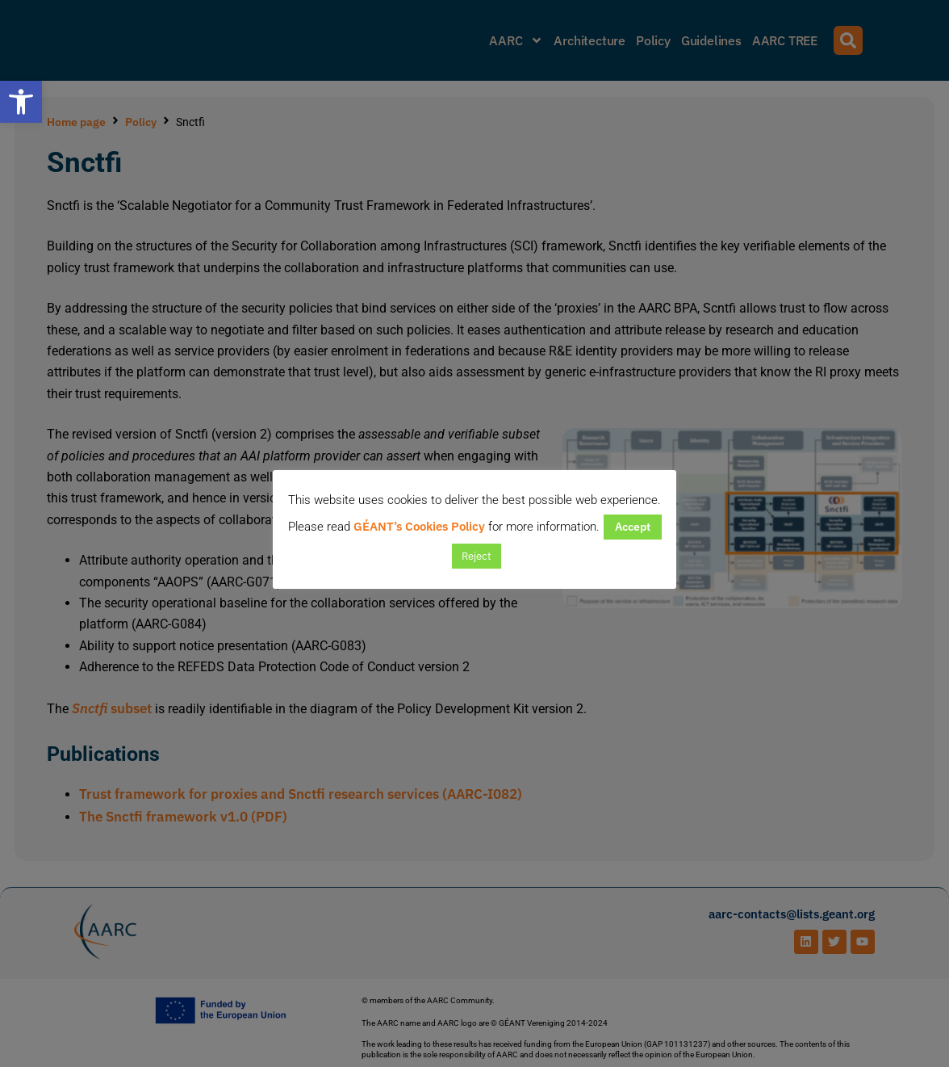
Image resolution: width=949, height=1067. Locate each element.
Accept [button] (632, 526)
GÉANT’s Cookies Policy (419, 526)
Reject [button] (476, 556)
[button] (21, 102)
